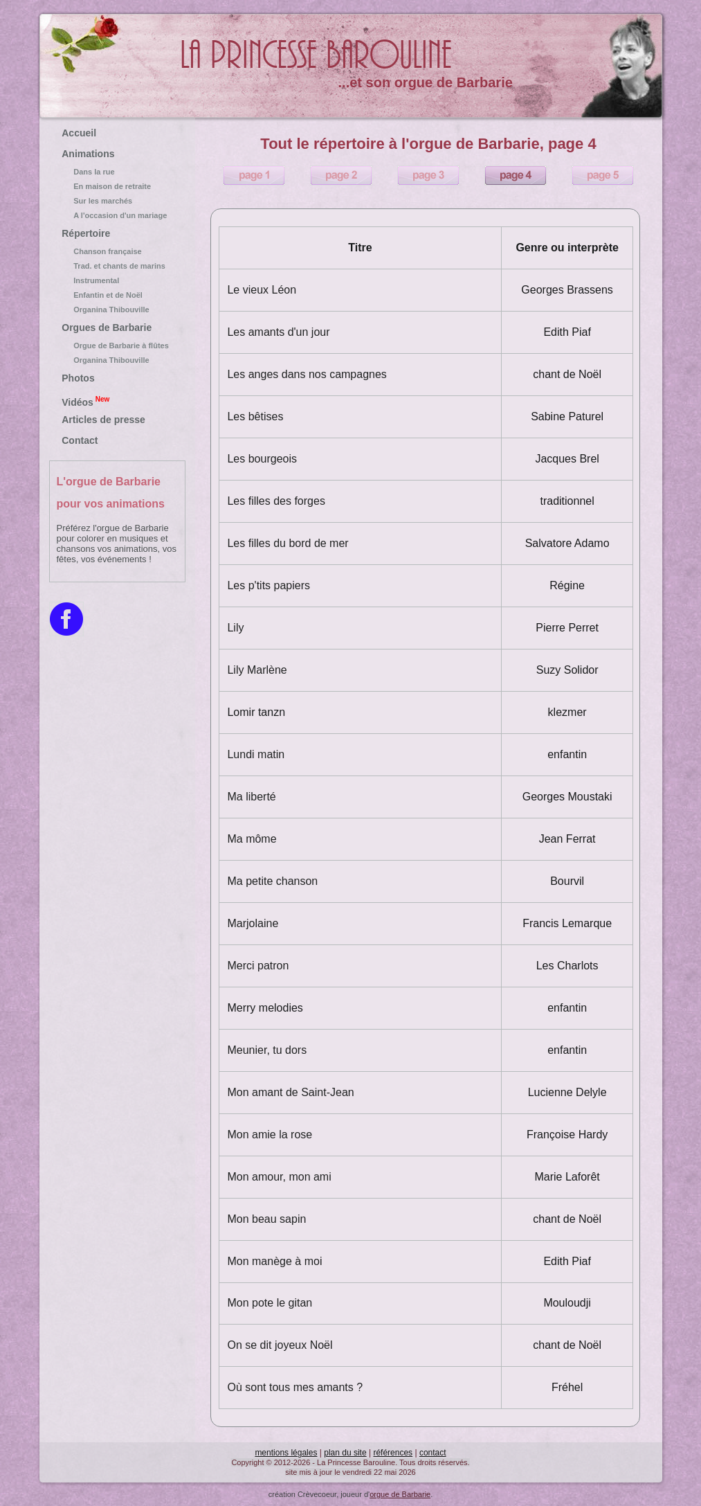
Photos (78, 378)
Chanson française (117, 251)
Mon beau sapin (266, 1219)
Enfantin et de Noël (117, 295)
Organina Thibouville (117, 309)
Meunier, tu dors (267, 1050)
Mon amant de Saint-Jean (290, 1092)
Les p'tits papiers (268, 585)
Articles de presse (103, 419)
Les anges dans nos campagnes (306, 374)
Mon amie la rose (269, 1134)
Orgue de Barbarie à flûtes (117, 345)
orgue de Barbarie (400, 1494)
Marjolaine (252, 923)
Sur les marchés (117, 201)
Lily (235, 628)
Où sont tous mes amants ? (295, 1387)
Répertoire (86, 233)
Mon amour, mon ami (279, 1177)
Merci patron (258, 965)
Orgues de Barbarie (107, 327)
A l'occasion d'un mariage (117, 215)
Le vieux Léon (261, 290)
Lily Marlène (256, 670)
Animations (88, 153)
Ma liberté (251, 797)
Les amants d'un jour (278, 332)
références (392, 1453)
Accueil (79, 132)
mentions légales (286, 1453)
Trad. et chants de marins (117, 266)
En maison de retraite (117, 186)
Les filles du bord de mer (287, 543)
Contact (80, 440)
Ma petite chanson (272, 881)
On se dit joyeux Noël (279, 1345)
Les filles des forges (276, 501)
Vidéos (85, 401)
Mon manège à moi (274, 1261)
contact (432, 1453)
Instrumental (117, 280)
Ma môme (251, 839)
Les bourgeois (262, 459)
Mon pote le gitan (269, 1303)
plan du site (345, 1453)
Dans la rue (117, 172)
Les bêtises (255, 416)
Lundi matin (255, 754)
